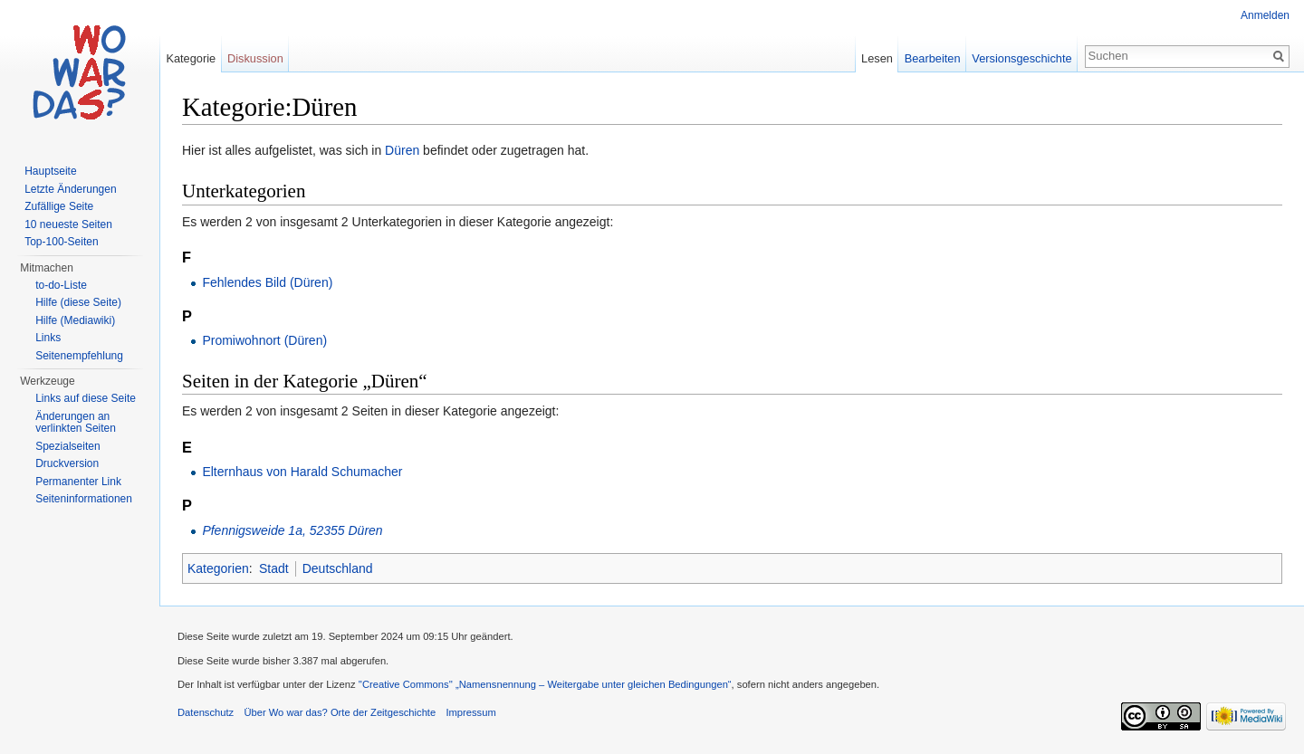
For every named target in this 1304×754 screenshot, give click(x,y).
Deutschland (337, 568)
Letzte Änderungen (70, 189)
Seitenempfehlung (79, 355)
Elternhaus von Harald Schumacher (302, 471)
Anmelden (1265, 15)
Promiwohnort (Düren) (264, 340)
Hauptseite (50, 171)
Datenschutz (205, 712)
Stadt (274, 568)
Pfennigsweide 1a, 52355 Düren (292, 530)
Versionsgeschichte (1021, 58)
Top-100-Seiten (61, 241)
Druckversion (67, 463)
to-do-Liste (61, 285)
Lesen (877, 58)
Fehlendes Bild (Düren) (267, 282)
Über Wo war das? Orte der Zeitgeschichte (340, 712)
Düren (402, 150)
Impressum (470, 712)
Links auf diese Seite (85, 398)
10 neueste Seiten (68, 224)
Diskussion (255, 58)
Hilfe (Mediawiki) (75, 320)
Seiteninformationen (83, 498)
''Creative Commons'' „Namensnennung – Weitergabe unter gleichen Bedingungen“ (545, 684)
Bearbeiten (933, 58)
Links (48, 337)
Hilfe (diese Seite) (78, 302)
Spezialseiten (67, 446)
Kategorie (191, 58)
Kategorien (218, 568)
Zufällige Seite (58, 206)
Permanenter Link (78, 481)
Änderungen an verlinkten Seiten (75, 422)
